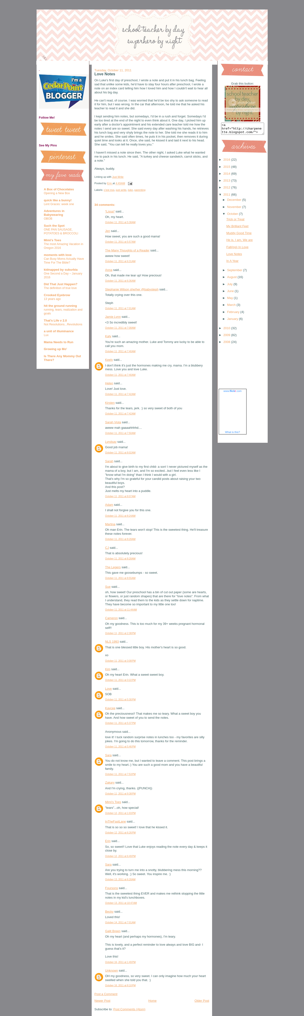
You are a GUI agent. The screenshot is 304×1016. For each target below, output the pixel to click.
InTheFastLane (115, 821)
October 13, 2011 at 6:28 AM (120, 879)
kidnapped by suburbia (61, 269)
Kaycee (110, 708)
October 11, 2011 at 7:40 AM (120, 351)
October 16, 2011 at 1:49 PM (120, 962)
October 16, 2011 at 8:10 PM (120, 985)
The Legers (113, 567)
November (234, 209)
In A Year (232, 263)
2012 (227, 189)
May (230, 300)
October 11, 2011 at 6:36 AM (120, 280)
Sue (108, 586)
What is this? (232, 434)
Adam (109, 504)
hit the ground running (60, 306)
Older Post (202, 1000)
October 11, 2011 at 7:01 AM (120, 308)
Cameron (111, 618)
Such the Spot (54, 225)
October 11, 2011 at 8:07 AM (120, 496)
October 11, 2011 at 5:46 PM (120, 746)
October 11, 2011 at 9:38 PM (120, 793)
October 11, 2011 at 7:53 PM (120, 774)
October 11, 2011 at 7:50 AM (120, 433)
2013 (227, 182)
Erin (108, 841)
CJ (107, 547)
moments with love (58, 255)
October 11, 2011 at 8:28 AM (120, 539)
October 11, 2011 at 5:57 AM (120, 242)
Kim (107, 669)
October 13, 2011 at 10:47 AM (121, 903)
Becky (109, 911)
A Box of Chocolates (59, 189)
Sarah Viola (113, 422)
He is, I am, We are (239, 242)
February (233, 314)
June (231, 293)
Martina (110, 524)
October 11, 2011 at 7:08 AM (120, 328)
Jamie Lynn (113, 316)
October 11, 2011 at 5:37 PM (120, 723)
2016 (227, 162)
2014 (227, 176)
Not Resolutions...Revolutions (63, 324)
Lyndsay (111, 441)
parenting (139, 189)
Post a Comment (106, 994)
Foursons (111, 888)
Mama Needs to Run (58, 342)
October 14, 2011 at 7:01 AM (120, 922)
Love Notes (234, 256)
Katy (108, 336)
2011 (227, 196)
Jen (107, 231)
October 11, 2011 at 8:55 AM (120, 578)
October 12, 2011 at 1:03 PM (120, 813)
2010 (227, 330)
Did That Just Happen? (61, 284)
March (232, 307)
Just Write (118, 176)
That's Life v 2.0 (55, 320)
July (230, 286)
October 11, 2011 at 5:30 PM (120, 699)
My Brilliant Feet (237, 228)
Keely (109, 359)
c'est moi (109, 189)
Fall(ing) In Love (237, 249)
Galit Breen (113, 931)
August (232, 279)
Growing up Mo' (55, 349)
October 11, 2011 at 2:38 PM (120, 633)
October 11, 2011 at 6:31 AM (120, 261)
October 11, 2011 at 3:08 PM (120, 661)
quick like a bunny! (58, 200)
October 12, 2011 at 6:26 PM (120, 832)
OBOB (48, 218)
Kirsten (110, 402)
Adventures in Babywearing (54, 213)
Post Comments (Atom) (129, 1009)
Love (108, 688)
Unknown (111, 970)
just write (121, 189)
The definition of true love (60, 288)
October (233, 216)
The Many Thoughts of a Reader (127, 250)
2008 (227, 344)
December (234, 202)
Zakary (110, 782)
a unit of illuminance (59, 331)
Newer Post (102, 1000)
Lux (46, 335)
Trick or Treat (235, 221)
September (235, 272)
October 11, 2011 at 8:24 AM (120, 516)
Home (152, 1000)
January (233, 321)
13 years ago (52, 299)
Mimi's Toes (52, 240)
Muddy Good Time (239, 235)
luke (130, 189)
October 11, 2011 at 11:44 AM (121, 609)
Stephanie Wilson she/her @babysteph (132, 289)
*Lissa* (110, 211)
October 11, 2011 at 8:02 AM (120, 452)
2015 (227, 169)
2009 (227, 337)
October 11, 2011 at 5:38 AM (120, 222)
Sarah (109, 461)
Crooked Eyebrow (57, 295)
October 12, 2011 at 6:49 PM (120, 856)
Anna (108, 270)
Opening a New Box (57, 193)
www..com (232, 393)
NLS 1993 (112, 641)
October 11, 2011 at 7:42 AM (120, 394)
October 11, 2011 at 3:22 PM (120, 680)
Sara (108, 755)
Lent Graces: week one (59, 204)
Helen (109, 383)
